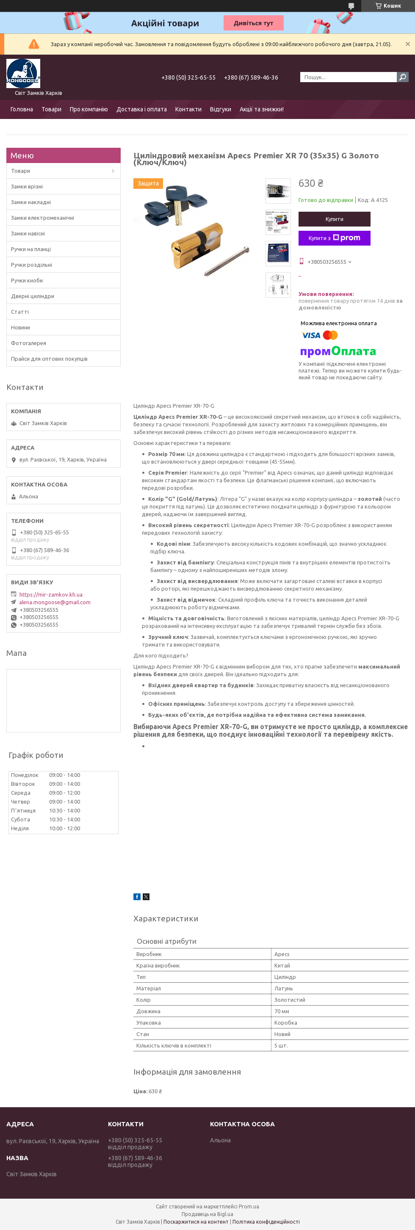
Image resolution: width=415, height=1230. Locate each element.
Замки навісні (28, 233)
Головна (22, 109)
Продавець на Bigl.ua (207, 1214)
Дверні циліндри (32, 296)
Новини (20, 327)
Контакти (188, 109)
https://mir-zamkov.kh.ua (51, 594)
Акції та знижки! (262, 109)
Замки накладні (31, 202)
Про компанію (89, 109)
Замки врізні (27, 186)
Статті (20, 312)
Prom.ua (249, 1206)
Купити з (334, 238)
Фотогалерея (28, 343)
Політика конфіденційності (266, 1221)
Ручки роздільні (31, 265)
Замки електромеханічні (42, 218)
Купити (334, 219)
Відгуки (220, 109)
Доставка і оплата (141, 109)
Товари (51, 109)
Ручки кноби (27, 280)
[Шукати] (403, 77)
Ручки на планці (31, 249)
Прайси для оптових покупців (49, 359)
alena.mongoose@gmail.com (55, 602)
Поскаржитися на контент (196, 1221)
